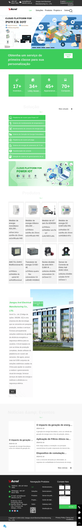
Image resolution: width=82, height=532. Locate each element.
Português (69, 1)
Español (63, 3)
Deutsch (70, 5)
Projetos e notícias (58, 12)
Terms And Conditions (69, 518)
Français (70, 3)
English (62, 1)
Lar (30, 10)
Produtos (48, 10)
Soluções (39, 10)
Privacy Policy (60, 517)
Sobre (66, 10)
